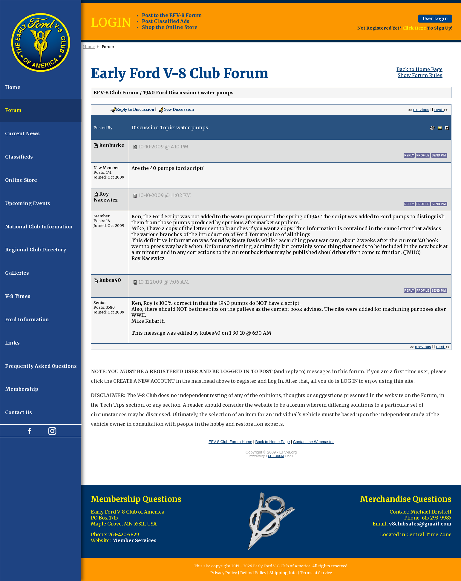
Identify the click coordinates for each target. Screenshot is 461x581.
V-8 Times (17, 296)
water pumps (217, 93)
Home (12, 87)
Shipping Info (283, 572)
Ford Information (27, 319)
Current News (22, 133)
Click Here (414, 27)
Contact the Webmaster (313, 441)
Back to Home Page (419, 69)
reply (409, 155)
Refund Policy (253, 572)
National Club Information (39, 227)
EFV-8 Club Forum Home (230, 441)
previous (421, 109)
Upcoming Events (27, 203)
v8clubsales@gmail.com (420, 524)
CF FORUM (276, 456)
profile (422, 155)
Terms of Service (316, 572)
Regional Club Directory (35, 250)
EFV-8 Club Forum (116, 93)
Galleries (17, 273)
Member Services (134, 540)
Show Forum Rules (420, 75)
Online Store (21, 180)
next (439, 109)
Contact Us (18, 412)
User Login (435, 18)
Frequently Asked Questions (41, 366)
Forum (13, 110)
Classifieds (19, 157)
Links (12, 343)
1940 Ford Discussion (169, 93)
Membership (21, 389)
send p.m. (439, 155)
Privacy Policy (223, 572)
